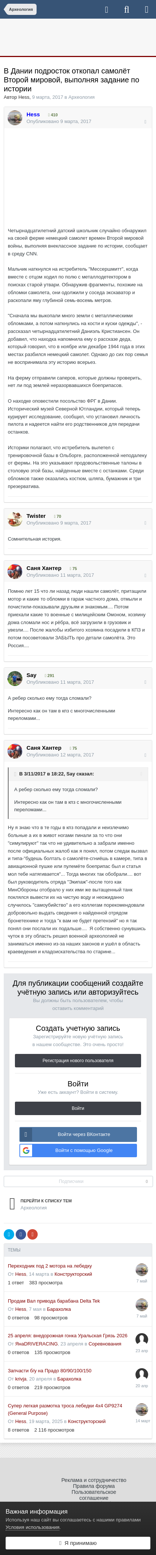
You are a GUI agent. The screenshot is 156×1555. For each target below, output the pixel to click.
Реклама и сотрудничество (93, 1480)
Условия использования (32, 1527)
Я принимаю (78, 1543)
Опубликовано (58, 121)
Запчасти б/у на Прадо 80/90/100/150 (49, 1370)
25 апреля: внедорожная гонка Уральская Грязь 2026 (67, 1335)
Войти (78, 1108)
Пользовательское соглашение (94, 1495)
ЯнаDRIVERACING (36, 1344)
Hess (23, 97)
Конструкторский (73, 1274)
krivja (20, 1379)
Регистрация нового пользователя (78, 1060)
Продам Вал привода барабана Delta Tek (54, 1301)
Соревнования (104, 1344)
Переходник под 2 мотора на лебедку (50, 1266)
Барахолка (59, 1309)
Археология (81, 97)
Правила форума (94, 1486)
